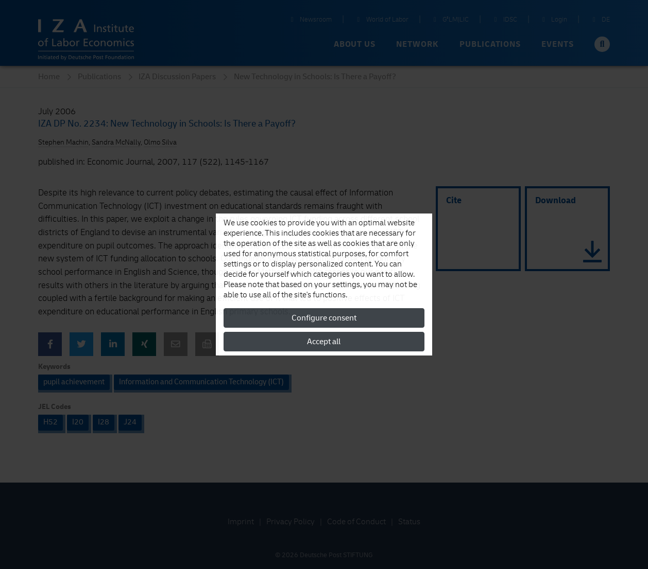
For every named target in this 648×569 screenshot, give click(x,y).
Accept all (323, 341)
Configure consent (324, 318)
